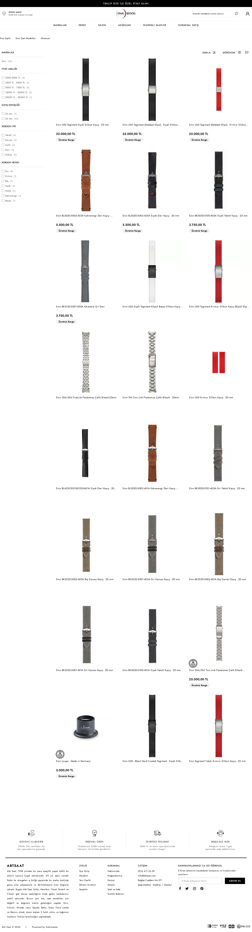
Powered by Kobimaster (45, 927)
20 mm (11, 118)
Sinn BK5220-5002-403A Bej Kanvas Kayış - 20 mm (84, 579)
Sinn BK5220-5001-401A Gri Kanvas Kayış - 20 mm (84, 670)
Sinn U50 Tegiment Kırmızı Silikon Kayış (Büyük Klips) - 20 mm (219, 306)
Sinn (7, 61)
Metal (10, 190)
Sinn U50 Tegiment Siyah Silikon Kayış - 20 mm (82, 124)
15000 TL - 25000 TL (18, 92)
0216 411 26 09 (146, 871)
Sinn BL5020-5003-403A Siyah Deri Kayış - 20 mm (150, 215)
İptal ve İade (114, 889)
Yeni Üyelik (85, 880)
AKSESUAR (124, 25)
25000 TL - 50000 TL (18, 97)
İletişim (111, 884)
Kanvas (11, 140)
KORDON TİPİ (9, 126)
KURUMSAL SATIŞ (188, 25)
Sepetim (83, 889)
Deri (9, 150)
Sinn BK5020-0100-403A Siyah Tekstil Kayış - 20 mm (218, 215)
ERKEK (82, 25)
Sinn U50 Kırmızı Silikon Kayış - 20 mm (211, 397)
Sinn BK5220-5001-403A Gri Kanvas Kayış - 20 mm (151, 579)
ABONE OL (235, 880)
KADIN (102, 25)
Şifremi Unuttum (87, 884)
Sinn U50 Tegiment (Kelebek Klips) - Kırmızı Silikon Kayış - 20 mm (217, 125)
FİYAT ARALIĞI (9, 69)
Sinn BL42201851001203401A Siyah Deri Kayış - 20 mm (85, 488)
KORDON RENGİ (10, 162)
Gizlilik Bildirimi (116, 894)
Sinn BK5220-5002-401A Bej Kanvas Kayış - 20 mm (217, 579)
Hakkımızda (113, 871)
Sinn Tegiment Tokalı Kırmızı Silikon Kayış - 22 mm (217, 761)
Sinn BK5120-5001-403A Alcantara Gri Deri (80, 306)
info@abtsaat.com (147, 875)
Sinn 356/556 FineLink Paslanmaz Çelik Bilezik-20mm (86, 397)
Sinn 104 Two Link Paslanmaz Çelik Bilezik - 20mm (150, 397)
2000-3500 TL (15, 77)
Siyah (10, 186)
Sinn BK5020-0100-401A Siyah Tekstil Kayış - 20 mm (151, 670)
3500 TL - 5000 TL (17, 82)
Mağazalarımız (115, 875)
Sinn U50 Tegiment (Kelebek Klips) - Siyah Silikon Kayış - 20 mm (150, 125)
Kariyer (111, 880)
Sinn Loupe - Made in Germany (73, 761)
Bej (9, 181)
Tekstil (10, 135)
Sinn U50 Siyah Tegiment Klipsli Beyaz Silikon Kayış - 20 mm (152, 306)
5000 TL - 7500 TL (17, 87)
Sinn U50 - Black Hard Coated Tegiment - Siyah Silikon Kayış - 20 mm (153, 761)
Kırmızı (10, 176)
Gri (9, 171)
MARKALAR (59, 25)
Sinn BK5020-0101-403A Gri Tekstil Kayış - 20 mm (217, 488)
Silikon (11, 154)
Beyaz (10, 200)
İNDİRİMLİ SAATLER (154, 25)
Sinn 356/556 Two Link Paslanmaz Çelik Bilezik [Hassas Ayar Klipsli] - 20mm (216, 670)
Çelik (10, 145)
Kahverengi (13, 195)
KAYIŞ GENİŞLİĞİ (11, 105)
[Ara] (236, 13)
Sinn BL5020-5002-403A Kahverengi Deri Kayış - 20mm (83, 216)
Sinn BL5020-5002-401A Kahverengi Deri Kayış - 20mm (149, 488)
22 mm (10, 113)
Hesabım (83, 875)
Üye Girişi (84, 871)
